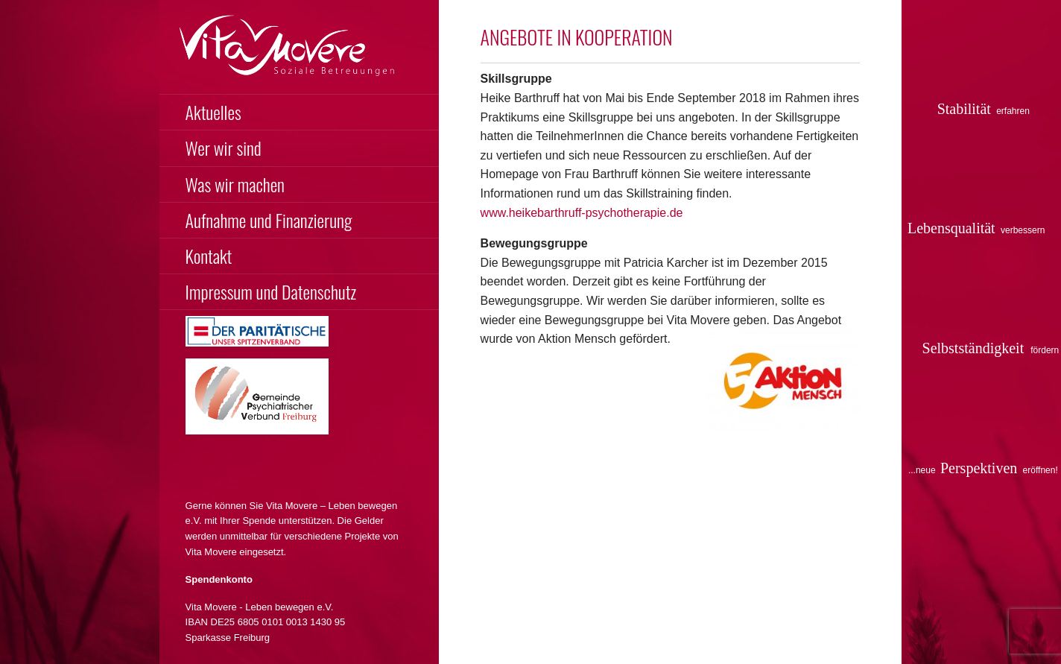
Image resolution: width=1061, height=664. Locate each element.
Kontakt (209, 255)
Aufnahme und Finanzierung (269, 219)
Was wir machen (235, 184)
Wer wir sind (224, 147)
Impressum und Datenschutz (271, 291)
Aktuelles (213, 111)
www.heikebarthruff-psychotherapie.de (582, 212)
